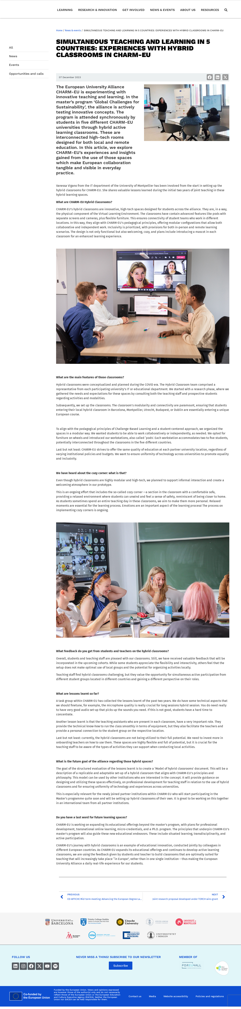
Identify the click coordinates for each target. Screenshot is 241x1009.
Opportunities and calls (26, 73)
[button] (210, 77)
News (13, 56)
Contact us (135, 996)
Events (14, 65)
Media (152, 996)
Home (59, 30)
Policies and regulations (210, 996)
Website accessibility (175, 996)
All (11, 47)
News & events (73, 30)
